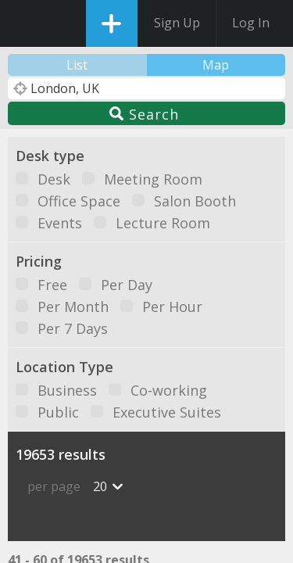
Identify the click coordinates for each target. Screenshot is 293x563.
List (77, 65)
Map (215, 65)
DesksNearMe (25, 23)
